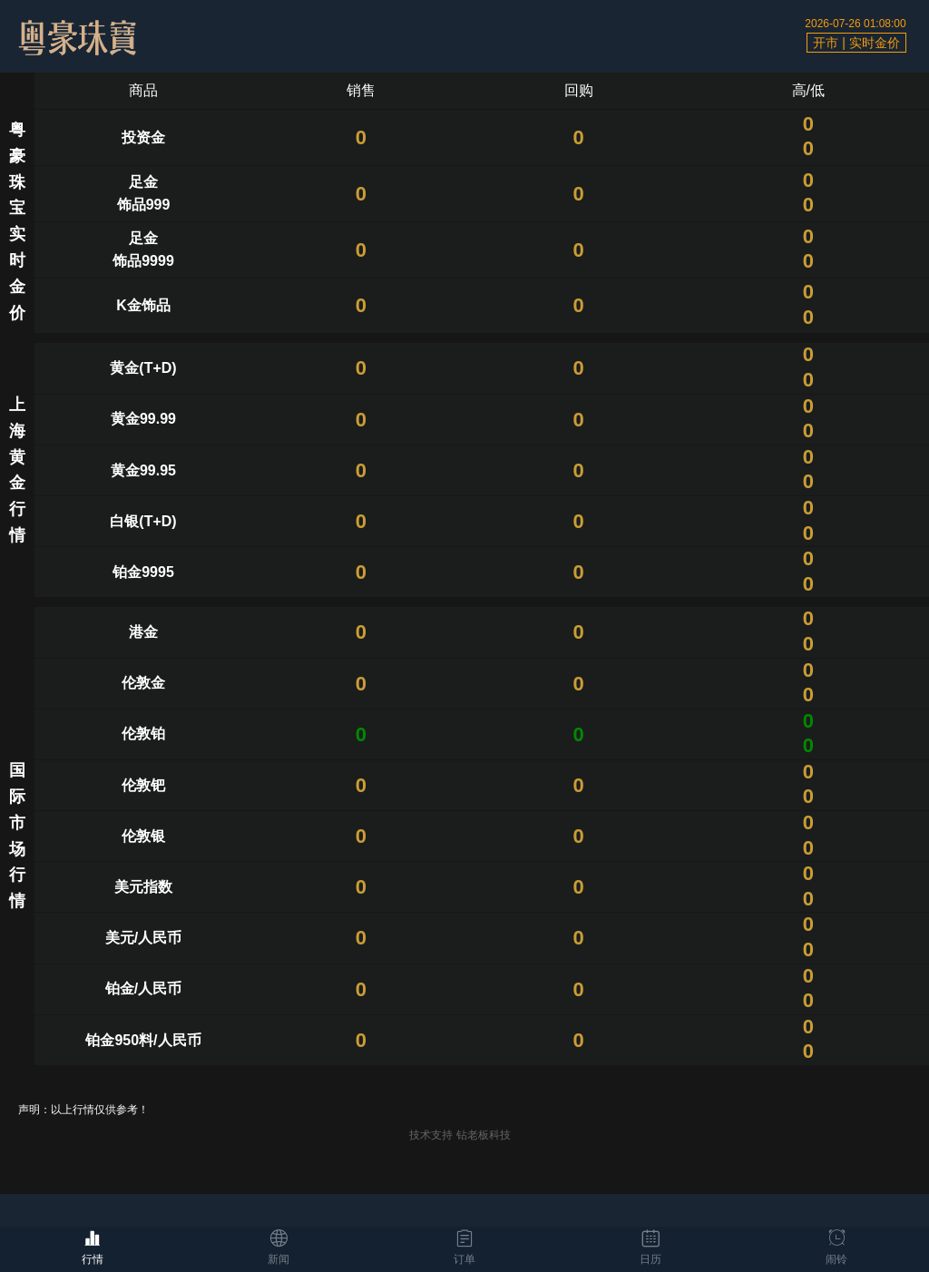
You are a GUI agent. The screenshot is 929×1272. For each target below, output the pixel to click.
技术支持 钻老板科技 (459, 1135)
